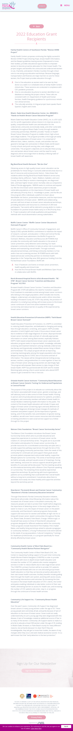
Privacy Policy (36, 717)
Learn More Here (36, 728)
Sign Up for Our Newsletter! (36, 671)
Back (36, 26)
